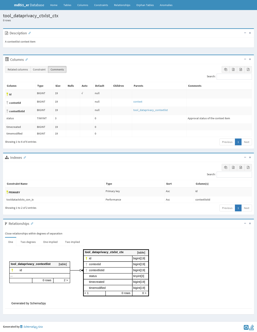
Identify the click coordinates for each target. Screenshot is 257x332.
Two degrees (28, 242)
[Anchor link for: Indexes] (24, 157)
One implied (50, 242)
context (137, 101)
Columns (82, 5)
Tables (68, 5)
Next (246, 142)
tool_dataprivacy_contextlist (150, 110)
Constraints (101, 5)
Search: (229, 77)
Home (53, 5)
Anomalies (166, 5)
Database (29, 5)
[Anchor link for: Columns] (26, 59)
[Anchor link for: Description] (29, 33)
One (10, 242)
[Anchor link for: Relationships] (31, 223)
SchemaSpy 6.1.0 (31, 327)
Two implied (72, 242)
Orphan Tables (145, 5)
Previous (227, 142)
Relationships (122, 5)
